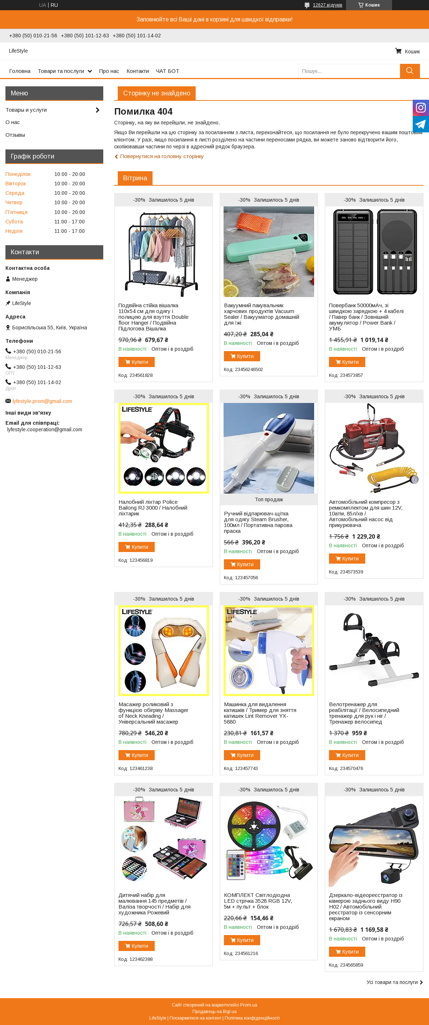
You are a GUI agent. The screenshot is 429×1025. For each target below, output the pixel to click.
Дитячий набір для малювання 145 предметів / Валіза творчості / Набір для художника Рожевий (154, 903)
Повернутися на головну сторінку (162, 156)
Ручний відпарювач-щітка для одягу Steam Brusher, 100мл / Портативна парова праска (258, 522)
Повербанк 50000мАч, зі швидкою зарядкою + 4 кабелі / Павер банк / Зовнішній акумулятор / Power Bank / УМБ (366, 317)
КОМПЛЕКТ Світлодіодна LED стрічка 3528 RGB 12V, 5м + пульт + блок (258, 901)
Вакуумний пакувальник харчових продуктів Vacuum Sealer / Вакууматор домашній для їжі (261, 314)
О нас (12, 122)
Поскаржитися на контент (195, 1018)
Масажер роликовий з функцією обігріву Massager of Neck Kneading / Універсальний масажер (153, 713)
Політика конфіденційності (252, 1018)
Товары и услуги (26, 110)
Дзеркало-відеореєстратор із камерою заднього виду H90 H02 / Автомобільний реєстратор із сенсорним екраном (366, 906)
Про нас (109, 71)
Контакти (137, 71)
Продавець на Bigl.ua (214, 1011)
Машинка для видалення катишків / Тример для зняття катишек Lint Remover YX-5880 (260, 713)
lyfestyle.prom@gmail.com (42, 401)
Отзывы (15, 135)
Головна (19, 71)
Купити (140, 362)
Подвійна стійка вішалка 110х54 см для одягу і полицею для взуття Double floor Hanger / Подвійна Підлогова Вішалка (153, 317)
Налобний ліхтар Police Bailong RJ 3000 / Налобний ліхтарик (152, 507)
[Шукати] (410, 71)
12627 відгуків (327, 5)
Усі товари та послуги (392, 982)
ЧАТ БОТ (167, 71)
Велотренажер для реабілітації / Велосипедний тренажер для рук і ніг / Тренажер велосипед (364, 713)
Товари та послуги (61, 71)
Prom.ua (248, 1005)
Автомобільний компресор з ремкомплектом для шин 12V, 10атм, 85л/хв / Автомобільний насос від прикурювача (366, 513)
